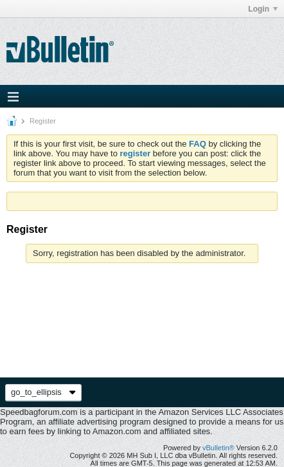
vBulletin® (218, 448)
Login (263, 9)
